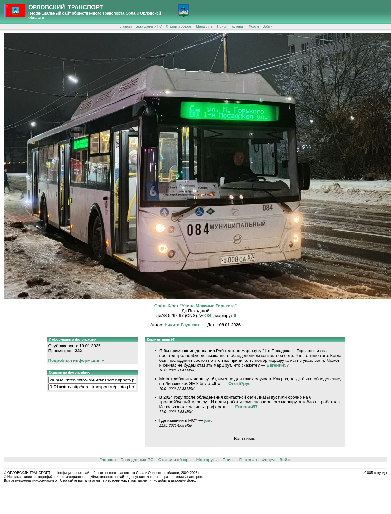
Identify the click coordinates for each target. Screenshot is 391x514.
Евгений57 (278, 365)
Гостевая (237, 26)
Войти (267, 26)
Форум (253, 26)
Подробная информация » (76, 360)
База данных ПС (149, 26)
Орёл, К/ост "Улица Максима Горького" (195, 305)
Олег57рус (239, 383)
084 (208, 315)
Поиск (222, 26)
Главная (125, 26)
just (208, 420)
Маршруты (204, 26)
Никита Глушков (182, 324)
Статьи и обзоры (179, 26)
